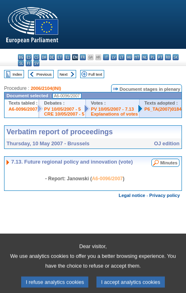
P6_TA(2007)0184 (163, 109)
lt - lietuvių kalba (121, 57)
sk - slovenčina (176, 57)
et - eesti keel (60, 57)
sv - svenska (36, 63)
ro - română (168, 57)
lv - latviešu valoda (114, 57)
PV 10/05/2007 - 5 (62, 109)
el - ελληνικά (67, 57)
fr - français (83, 57)
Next (63, 74)
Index (17, 74)
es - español (29, 57)
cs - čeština (36, 57)
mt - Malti (137, 57)
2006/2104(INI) (46, 88)
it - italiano (106, 57)
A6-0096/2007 (23, 109)
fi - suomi (29, 63)
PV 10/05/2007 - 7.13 (112, 109)
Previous (44, 74)
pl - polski (152, 57)
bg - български (21, 57)
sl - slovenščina (21, 63)
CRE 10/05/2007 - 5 (64, 114)
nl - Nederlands (145, 57)
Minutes (168, 162)
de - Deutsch (52, 57)
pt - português (160, 57)
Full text (95, 74)
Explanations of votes (114, 114)
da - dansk (44, 57)
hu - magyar (129, 57)
